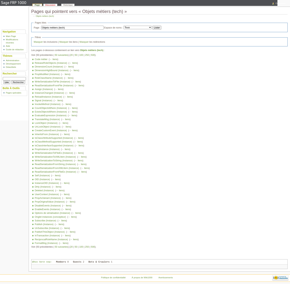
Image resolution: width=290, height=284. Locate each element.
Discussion (50, 5)
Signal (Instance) (43, 100)
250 (87, 55)
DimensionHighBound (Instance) (52, 70)
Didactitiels (11, 67)
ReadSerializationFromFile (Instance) (54, 85)
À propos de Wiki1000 (142, 277)
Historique (68, 5)
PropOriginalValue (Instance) (50, 201)
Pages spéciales (13, 93)
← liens (53, 59)
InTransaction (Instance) (47, 235)
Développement (13, 64)
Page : (37, 27)
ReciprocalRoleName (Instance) (51, 239)
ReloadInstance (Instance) (48, 97)
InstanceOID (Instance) (47, 183)
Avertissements (166, 277)
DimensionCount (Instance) (49, 66)
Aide (8, 46)
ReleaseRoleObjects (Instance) (51, 63)
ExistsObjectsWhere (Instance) (51, 111)
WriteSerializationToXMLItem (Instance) (55, 157)
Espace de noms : (113, 27)
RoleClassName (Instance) (49, 78)
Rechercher (10, 73)
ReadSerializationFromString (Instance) (55, 164)
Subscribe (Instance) (45, 220)
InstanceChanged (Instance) (49, 93)
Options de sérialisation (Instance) (52, 213)
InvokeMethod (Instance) (48, 104)
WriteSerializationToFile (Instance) (52, 81)
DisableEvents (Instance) (48, 205)
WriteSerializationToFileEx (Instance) (54, 153)
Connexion (281, 3)
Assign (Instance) (44, 89)
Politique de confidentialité (113, 277)
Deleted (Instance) (44, 190)
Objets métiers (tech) (45, 16)
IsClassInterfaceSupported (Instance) (54, 145)
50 (76, 55)
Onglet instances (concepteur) (50, 217)
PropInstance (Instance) (47, 149)
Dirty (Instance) (43, 187)
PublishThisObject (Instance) (50, 232)
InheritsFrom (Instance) (47, 134)
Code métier (41, 59)
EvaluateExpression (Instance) (51, 115)
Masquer (38, 42)
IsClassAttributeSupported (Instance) (54, 138)
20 (71, 55)
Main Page (11, 36)
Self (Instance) (42, 175)
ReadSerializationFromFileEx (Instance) (55, 172)
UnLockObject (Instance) (48, 126)
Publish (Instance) (44, 224)
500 (93, 55)
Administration (12, 60)
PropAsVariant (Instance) (48, 198)
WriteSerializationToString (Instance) (54, 160)
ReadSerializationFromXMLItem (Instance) (57, 168)
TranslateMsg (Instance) (47, 119)
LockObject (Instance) (46, 123)
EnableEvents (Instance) (47, 209)
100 (81, 55)
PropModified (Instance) (47, 74)
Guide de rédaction (15, 49)
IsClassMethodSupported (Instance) (53, 141)
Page (37, 5)
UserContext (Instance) (47, 194)
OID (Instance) (42, 179)
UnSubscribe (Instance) (47, 228)
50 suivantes (61, 55)
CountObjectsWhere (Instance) (51, 108)
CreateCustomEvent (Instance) (51, 130)
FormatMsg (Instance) (46, 243)
